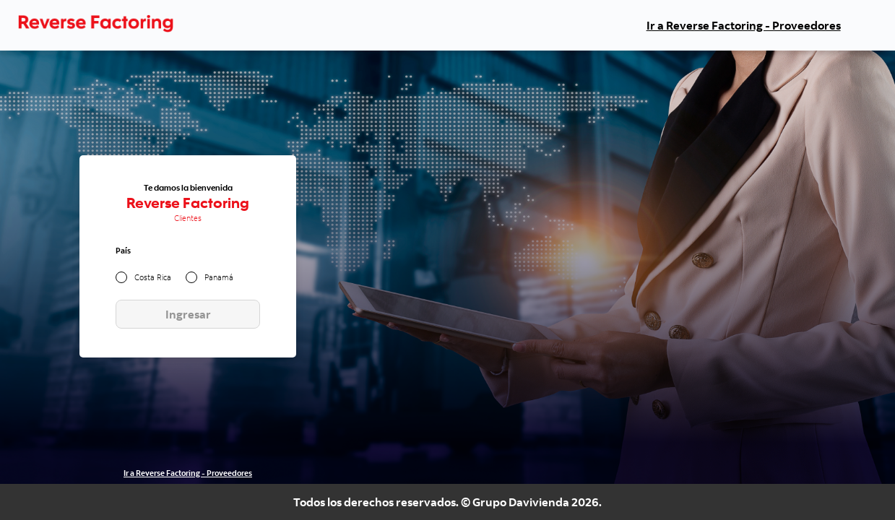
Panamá (218, 278)
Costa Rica (152, 278)
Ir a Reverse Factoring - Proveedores (744, 25)
